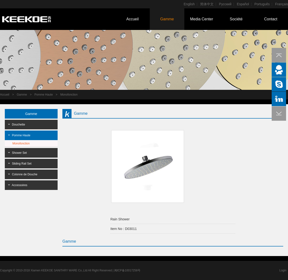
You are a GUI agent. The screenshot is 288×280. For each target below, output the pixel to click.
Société (236, 19)
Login (282, 270)
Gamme (167, 19)
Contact (270, 19)
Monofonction (69, 94)
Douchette (18, 124)
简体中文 (207, 4)
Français (281, 4)
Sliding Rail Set (21, 163)
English (189, 4)
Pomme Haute (43, 94)
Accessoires (19, 185)
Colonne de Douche (24, 174)
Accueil (132, 19)
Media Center (201, 19)
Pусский (225, 4)
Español (243, 4)
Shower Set (19, 152)
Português (262, 4)
